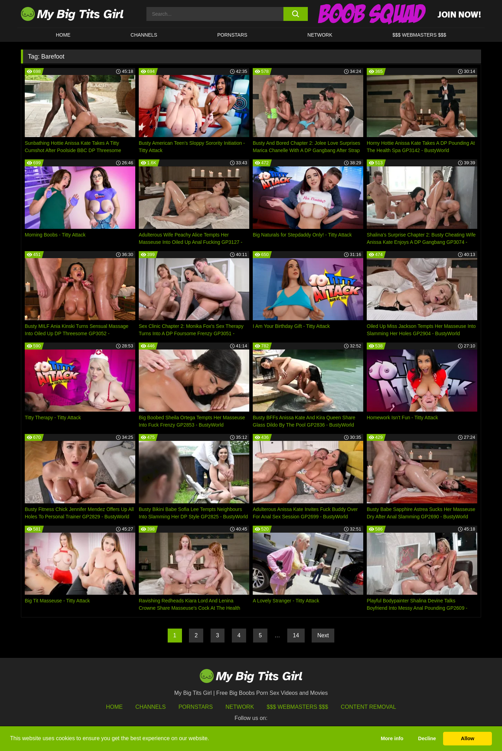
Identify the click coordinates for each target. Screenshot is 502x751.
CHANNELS (144, 35)
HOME (63, 35)
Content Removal (368, 707)
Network (320, 35)
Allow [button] (467, 738)
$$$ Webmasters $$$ (297, 707)
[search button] (295, 14)
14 (296, 635)
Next (323, 635)
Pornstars (232, 35)
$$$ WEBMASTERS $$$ (419, 35)
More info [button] (392, 738)
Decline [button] (427, 738)
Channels (150, 707)
